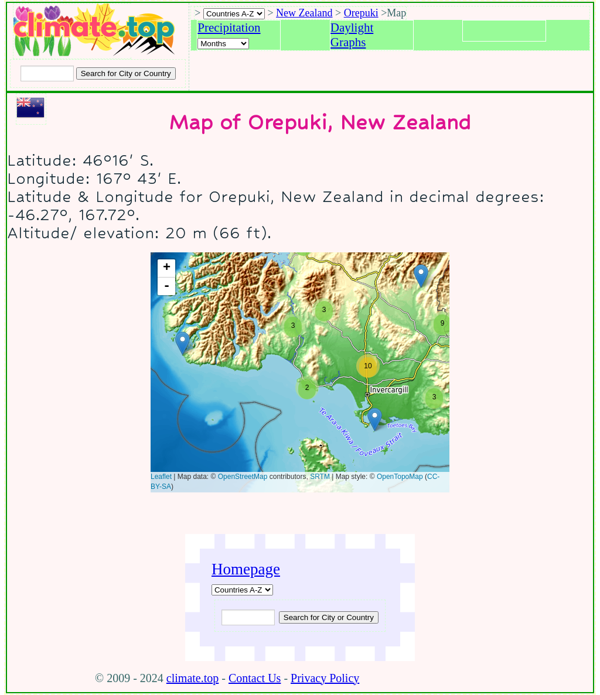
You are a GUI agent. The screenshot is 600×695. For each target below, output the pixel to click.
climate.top (192, 678)
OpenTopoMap (400, 477)
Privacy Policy (325, 678)
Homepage (246, 569)
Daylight (352, 27)
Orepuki (361, 13)
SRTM (320, 477)
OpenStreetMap (243, 477)
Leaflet (161, 477)
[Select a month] (223, 43)
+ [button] (167, 268)
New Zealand (304, 13)
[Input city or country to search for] (47, 73)
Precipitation (228, 27)
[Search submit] (126, 73)
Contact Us (255, 678)
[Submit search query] (329, 617)
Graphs (348, 42)
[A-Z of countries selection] (234, 13)
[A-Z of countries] (242, 589)
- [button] (167, 286)
